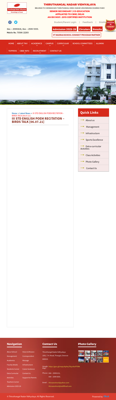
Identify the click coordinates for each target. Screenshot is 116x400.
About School (12, 352)
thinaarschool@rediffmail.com (60, 386)
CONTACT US (55, 51)
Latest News (25, 113)
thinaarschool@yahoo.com (59, 382)
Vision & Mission (28, 352)
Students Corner (13, 369)
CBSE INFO (25, 51)
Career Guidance (28, 369)
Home (11, 43)
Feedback (88, 22)
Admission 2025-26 (14, 386)
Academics (36, 43)
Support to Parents (29, 377)
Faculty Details (12, 365)
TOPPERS (12, 51)
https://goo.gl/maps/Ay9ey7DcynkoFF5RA (64, 366)
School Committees (83, 43)
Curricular (63, 43)
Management (12, 356)
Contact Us (26, 373)
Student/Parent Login (65, 22)
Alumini (100, 43)
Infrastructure (27, 365)
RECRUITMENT (40, 51)
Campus (50, 43)
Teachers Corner (13, 382)
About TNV (22, 43)
